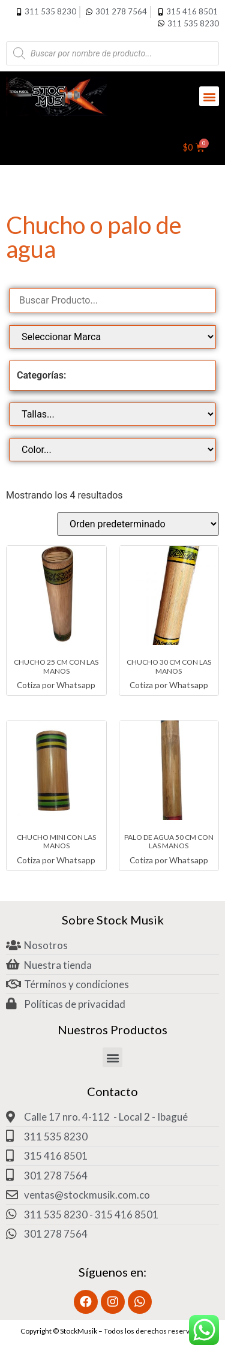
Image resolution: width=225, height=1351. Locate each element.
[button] (209, 96)
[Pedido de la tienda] (138, 524)
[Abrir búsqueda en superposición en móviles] (112, 53)
